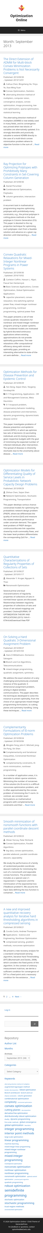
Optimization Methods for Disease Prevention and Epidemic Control (20, 375)
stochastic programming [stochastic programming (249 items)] (19, 1203)
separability (17, 857)
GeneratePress (21, 1224)
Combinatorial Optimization (18, 189)
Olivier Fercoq (12, 840)
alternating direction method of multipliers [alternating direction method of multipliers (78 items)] (17, 1084)
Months (9, 1048)
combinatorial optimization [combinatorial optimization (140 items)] (17, 1098)
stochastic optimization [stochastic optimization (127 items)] (14, 1199)
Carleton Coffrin (13, 279)
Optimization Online (21, 17)
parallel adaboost (11, 854)
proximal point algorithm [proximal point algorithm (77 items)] (21, 1179)
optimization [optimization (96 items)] (9, 1179)
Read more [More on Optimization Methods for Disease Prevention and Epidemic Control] (18, 453)
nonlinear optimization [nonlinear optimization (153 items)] (15, 1170)
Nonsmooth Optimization (17, 585)
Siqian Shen (21, 387)
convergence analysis (13, 101)
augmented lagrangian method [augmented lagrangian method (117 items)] (17, 1087)
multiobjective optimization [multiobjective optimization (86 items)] (13, 1164)
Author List (10, 1043)
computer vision (21, 98)
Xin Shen (16, 748)
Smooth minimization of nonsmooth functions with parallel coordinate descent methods (21, 826)
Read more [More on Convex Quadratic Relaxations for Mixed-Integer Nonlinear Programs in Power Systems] (26, 355)
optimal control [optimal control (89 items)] (32, 1176)
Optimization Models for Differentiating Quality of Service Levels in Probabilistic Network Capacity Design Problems (20, 477)
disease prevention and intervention (19, 411)
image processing (24, 105)
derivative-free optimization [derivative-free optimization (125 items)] (16, 1113)
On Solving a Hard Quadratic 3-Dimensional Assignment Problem (19, 640)
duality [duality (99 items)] (7, 1119)
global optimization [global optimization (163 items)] (14, 1125)
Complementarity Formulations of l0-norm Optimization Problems (19, 730)
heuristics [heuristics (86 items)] (28, 1125)
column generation (15, 196)
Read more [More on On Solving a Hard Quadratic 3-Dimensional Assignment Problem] (27, 710)
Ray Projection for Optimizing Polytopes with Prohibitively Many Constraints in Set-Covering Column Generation (21, 171)
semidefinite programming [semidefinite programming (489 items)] (16, 1193)
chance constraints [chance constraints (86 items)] (11, 1096)
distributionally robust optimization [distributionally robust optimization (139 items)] (20, 1116)
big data (10, 850)
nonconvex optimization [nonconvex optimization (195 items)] (18, 1166)
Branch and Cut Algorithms (18, 662)
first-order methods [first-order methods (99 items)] (12, 1122)
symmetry (29, 672)
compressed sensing (15, 942)
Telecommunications (12, 665)
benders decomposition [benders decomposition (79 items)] (11, 1090)
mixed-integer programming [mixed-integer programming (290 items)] (14, 1158)
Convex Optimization (15, 91)
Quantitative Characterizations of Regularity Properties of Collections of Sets (18, 562)
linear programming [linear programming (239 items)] (17, 1140)
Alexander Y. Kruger (15, 578)
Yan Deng (10, 387)
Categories (10, 1065)
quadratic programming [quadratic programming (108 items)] (14, 1182)
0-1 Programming (14, 394)
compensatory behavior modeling (18, 408)
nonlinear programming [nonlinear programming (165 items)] (16, 1173)
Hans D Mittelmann (15, 654)
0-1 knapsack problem (16, 404)
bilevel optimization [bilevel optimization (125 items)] (28, 1090)
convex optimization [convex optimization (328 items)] (18, 1106)
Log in (7, 1010)
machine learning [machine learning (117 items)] (12, 1144)
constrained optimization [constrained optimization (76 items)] (25, 1102)
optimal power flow (26, 311)
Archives (8, 1053)
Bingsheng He (25, 84)
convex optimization (24, 850)
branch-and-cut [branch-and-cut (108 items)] (26, 1093)
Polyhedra (8, 193)
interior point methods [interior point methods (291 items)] (19, 1133)
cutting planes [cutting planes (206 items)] (12, 1109)
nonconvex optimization (24, 945)
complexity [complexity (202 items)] (11, 1101)
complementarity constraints (19, 763)
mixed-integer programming (19, 669)
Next (18, 996)
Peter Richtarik (26, 840)
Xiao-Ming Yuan (14, 87)
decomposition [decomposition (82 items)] (26, 1110)
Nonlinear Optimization (26, 938)
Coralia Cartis (12, 931)
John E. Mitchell (27, 745)
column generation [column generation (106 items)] (25, 1096)
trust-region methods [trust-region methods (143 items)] (14, 1206)
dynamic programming (13, 415)
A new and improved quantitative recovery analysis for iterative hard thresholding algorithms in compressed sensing (20, 916)
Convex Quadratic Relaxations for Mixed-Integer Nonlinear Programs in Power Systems (17, 261)
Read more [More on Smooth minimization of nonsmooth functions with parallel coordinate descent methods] (20, 892)
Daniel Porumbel (13, 185)
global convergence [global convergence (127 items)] (28, 1122)
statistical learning (11, 112)
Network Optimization (16, 495)
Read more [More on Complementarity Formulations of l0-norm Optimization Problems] (30, 805)
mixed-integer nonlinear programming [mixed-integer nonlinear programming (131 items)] (15, 1151)
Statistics (30, 91)
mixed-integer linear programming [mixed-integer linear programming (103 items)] (17, 1147)
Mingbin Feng (12, 745)
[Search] (35, 1024)
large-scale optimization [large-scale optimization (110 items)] (14, 1137)
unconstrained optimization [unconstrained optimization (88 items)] (13, 1210)
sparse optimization (30, 108)
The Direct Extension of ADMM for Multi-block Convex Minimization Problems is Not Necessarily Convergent (21, 66)
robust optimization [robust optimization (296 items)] (17, 1186)
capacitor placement (15, 297)
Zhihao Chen (12, 492)
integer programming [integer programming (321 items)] (19, 1129)
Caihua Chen (12, 84)
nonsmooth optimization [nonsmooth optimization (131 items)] (15, 1176)
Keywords (10, 1078)
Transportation (24, 499)
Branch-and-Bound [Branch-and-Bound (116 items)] (12, 1093)
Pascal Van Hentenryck (13, 283)
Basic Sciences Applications (18, 286)
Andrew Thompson (28, 931)
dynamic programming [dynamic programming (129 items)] (20, 1119)
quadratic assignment (13, 672)
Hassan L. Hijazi (29, 279)
